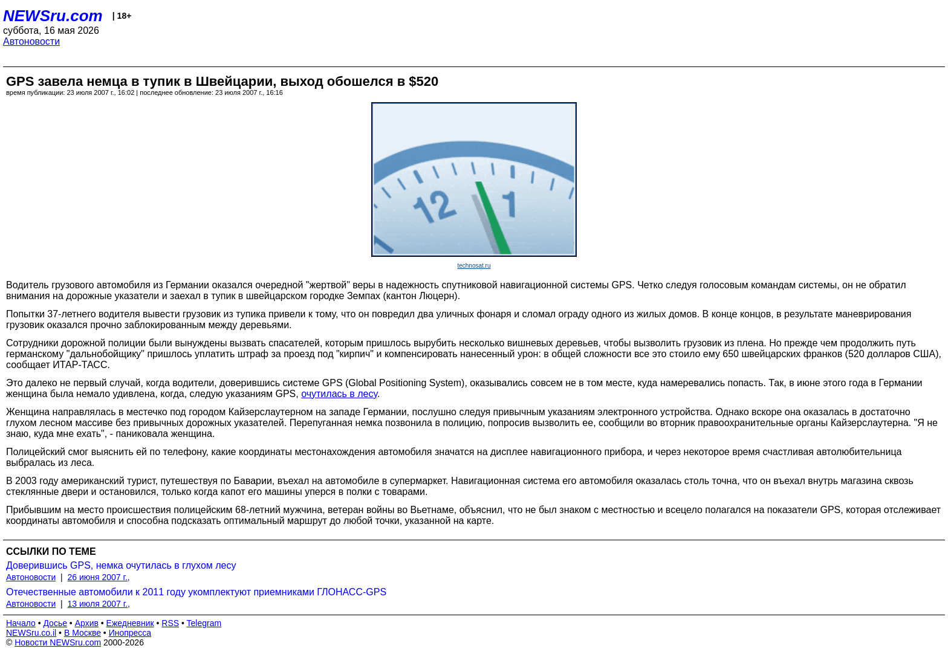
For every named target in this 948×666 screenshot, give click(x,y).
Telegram (204, 623)
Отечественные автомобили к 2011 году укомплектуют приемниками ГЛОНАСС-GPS (196, 592)
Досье (55, 623)
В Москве (82, 633)
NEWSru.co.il (31, 633)
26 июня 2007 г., (99, 577)
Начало (21, 623)
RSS (170, 623)
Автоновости (31, 41)
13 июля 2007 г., (99, 604)
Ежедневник (130, 623)
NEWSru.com (53, 16)
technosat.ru (473, 265)
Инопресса (130, 633)
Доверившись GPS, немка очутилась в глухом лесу (121, 565)
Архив (87, 623)
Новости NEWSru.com (58, 642)
